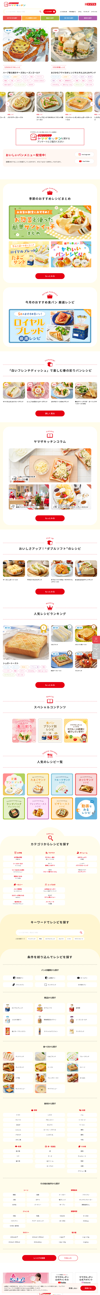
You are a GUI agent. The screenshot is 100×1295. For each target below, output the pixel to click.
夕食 (12, 80)
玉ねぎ (82, 77)
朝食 (5, 80)
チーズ (24, 77)
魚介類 (90, 77)
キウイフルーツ (79, 939)
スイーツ (15, 667)
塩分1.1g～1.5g (42, 671)
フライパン (39, 77)
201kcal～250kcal (39, 80)
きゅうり (61, 939)
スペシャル (94, 11)
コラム (79, 11)
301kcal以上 (55, 84)
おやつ (18, 80)
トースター (7, 671)
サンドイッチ (55, 77)
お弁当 (90, 80)
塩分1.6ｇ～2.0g (67, 84)
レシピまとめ (63, 11)
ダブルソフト (79, 84)
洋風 (31, 77)
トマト (69, 939)
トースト (6, 667)
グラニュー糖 (34, 667)
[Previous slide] (7, 103)
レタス (75, 77)
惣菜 (53, 80)
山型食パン (16, 77)
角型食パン (24, 667)
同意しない (73, 1288)
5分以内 (31, 84)
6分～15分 (89, 84)
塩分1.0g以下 (7, 84)
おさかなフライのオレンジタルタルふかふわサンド (73, 72)
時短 (40, 939)
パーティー (27, 80)
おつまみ (6, 77)
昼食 (83, 80)
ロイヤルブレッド (9, 675)
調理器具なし (68, 80)
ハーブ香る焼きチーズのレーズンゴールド (21, 72)
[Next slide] (92, 103)
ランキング (86, 11)
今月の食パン (72, 11)
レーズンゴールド (20, 84)
